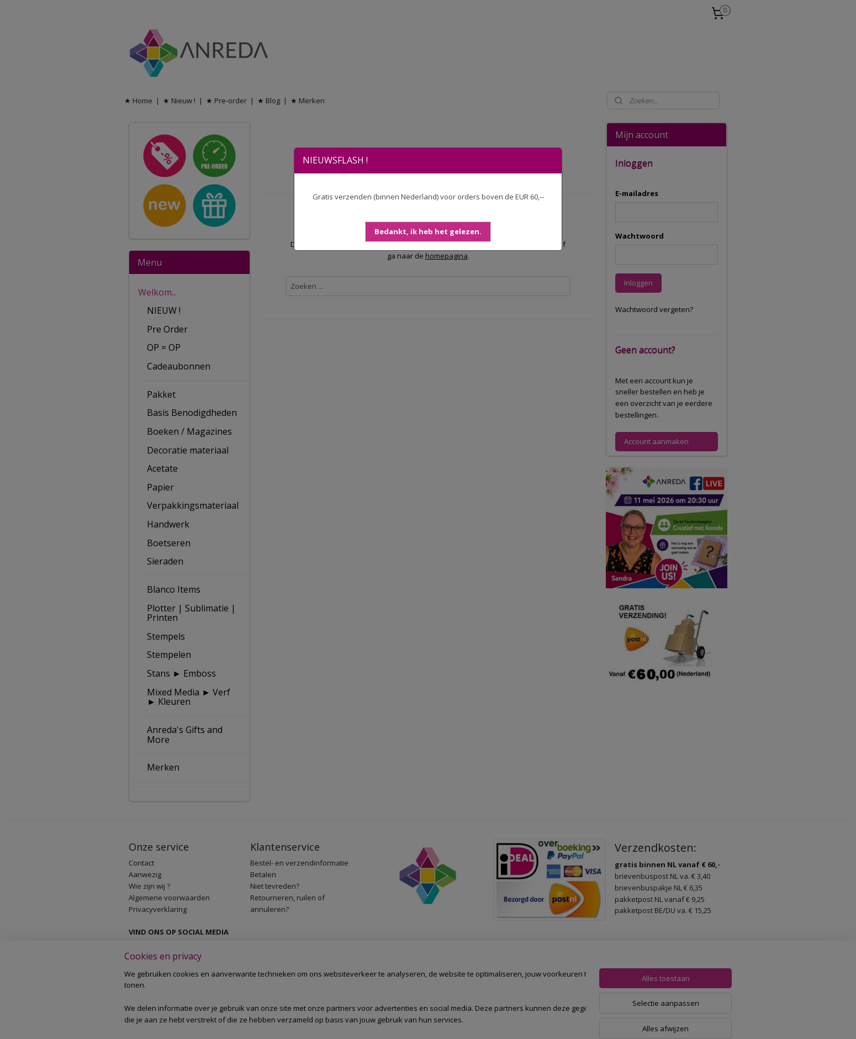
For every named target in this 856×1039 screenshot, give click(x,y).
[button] (428, 231)
